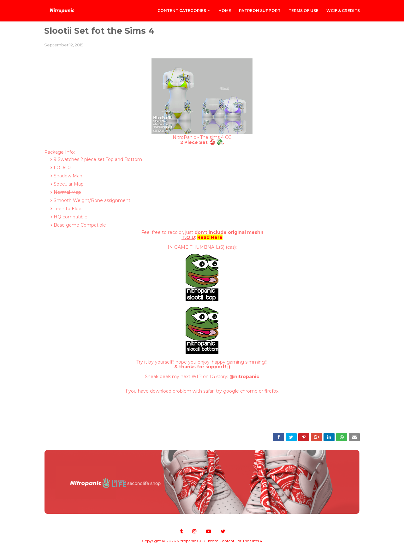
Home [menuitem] (224, 10)
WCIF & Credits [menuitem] (343, 10)
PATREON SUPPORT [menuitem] (260, 10)
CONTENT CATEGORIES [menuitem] (181, 10)
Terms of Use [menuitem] (303, 10)
